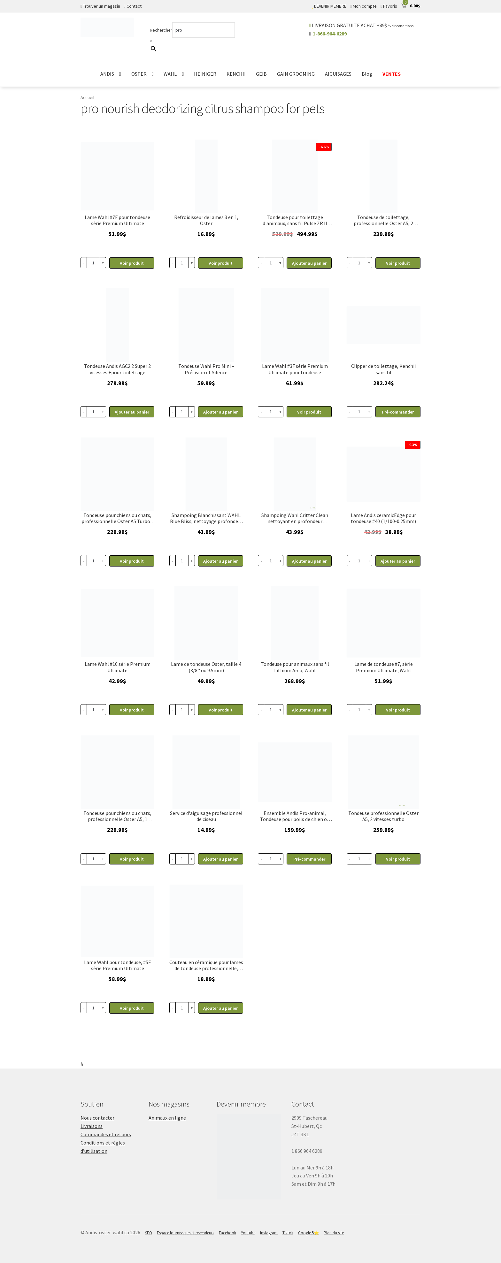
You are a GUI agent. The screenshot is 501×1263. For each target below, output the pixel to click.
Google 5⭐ (308, 1233)
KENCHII (236, 74)
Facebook (227, 1233)
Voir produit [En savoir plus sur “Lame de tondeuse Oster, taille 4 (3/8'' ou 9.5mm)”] (221, 710)
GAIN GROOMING (296, 74)
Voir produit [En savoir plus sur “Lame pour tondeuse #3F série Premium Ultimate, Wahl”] (309, 412)
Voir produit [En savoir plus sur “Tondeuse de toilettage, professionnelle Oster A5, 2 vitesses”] (398, 263)
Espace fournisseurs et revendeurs (185, 1233)
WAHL (170, 74)
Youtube (248, 1233)
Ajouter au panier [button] (309, 263)
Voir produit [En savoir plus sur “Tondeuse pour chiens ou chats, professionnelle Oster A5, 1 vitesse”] (132, 859)
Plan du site (334, 1233)
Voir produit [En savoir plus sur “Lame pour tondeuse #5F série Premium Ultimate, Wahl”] (132, 1008)
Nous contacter (97, 1118)
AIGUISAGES (338, 74)
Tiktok (287, 1233)
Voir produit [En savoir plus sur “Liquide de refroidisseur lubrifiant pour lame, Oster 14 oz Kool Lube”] (221, 263)
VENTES (391, 74)
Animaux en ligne (167, 1118)
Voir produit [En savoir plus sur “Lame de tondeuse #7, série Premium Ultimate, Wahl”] (398, 710)
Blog (367, 74)
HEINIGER (205, 74)
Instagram (269, 1233)
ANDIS (107, 74)
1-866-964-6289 (330, 33)
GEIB (261, 74)
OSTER (139, 74)
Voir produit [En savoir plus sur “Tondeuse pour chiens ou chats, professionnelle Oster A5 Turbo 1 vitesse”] (132, 561)
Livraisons (92, 1126)
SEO (148, 1233)
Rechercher (161, 30)
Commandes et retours (106, 1134)
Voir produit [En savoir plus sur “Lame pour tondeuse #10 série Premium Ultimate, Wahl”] (132, 710)
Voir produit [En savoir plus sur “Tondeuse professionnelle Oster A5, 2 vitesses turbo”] (398, 859)
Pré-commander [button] (398, 412)
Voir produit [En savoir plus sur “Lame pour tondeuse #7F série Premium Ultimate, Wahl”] (132, 263)
